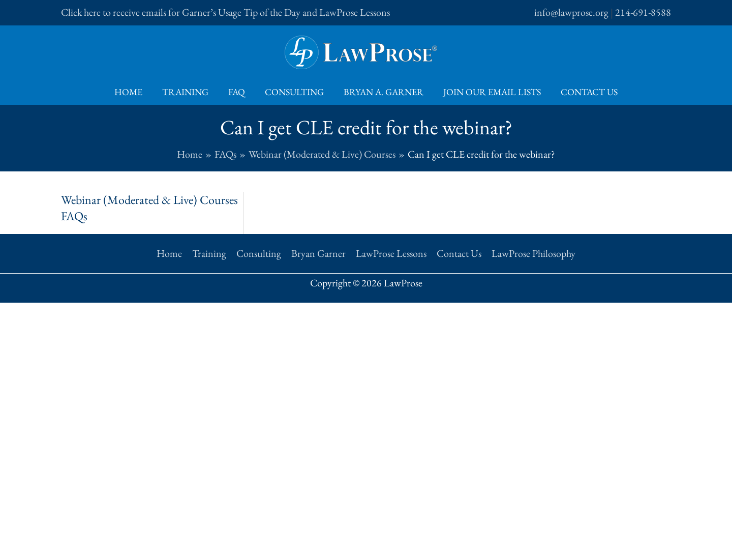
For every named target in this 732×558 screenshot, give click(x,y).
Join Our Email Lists (489, 92)
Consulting (294, 92)
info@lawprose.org (571, 12)
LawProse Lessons (391, 253)
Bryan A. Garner (382, 92)
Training (188, 92)
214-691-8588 (643, 12)
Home (133, 92)
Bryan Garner (318, 253)
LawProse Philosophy (533, 253)
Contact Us (584, 92)
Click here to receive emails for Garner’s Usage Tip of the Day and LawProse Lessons (225, 12)
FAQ (238, 92)
